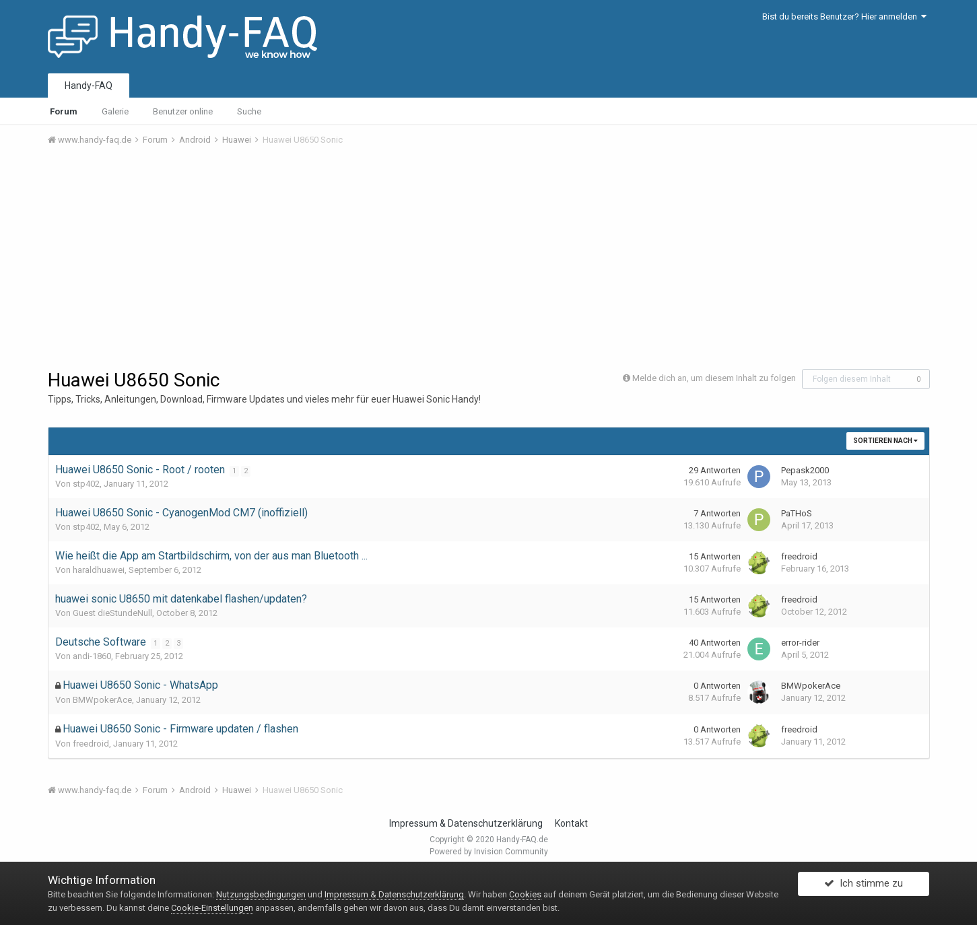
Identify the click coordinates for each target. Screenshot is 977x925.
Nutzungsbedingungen (261, 894)
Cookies (525, 894)
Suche (249, 111)
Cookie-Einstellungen (212, 908)
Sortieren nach (885, 440)
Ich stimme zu (863, 887)
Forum (63, 111)
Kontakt (571, 823)
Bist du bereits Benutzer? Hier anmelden (844, 16)
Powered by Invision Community (489, 851)
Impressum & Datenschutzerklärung (466, 823)
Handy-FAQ (88, 85)
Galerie (115, 111)
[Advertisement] (489, 258)
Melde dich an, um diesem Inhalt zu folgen (714, 378)
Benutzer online (183, 111)
